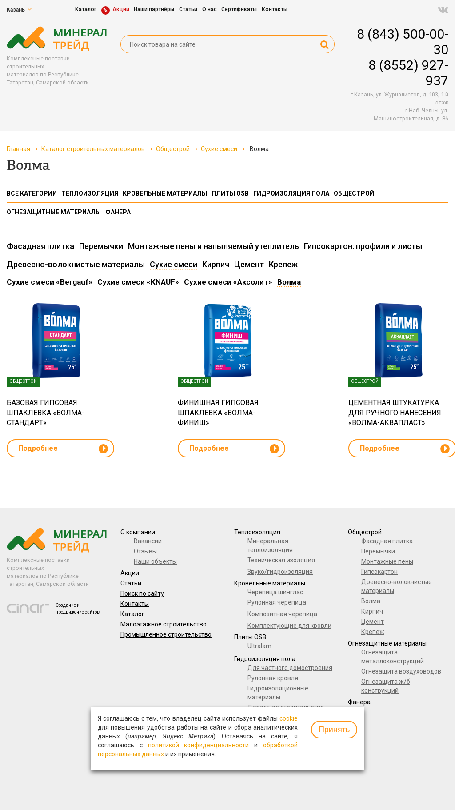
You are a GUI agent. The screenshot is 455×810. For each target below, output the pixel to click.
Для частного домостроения (289, 667)
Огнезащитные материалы (387, 643)
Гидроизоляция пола (264, 658)
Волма (370, 601)
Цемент (372, 621)
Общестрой (173, 148)
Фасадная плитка (387, 541)
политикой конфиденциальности (198, 745)
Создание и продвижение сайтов (78, 608)
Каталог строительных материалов (93, 148)
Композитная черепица (282, 614)
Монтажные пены (387, 561)
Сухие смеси (219, 148)
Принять (334, 729)
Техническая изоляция (281, 560)
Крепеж (372, 631)
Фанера (359, 702)
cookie (288, 718)
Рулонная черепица (276, 602)
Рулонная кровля (272, 678)
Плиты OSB (250, 637)
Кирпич (372, 611)
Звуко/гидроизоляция (280, 571)
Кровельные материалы (269, 583)
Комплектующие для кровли (289, 625)
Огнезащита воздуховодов (401, 671)
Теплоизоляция (257, 532)
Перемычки (378, 551)
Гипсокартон (379, 571)
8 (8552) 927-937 (408, 72)
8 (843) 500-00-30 (402, 41)
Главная (18, 148)
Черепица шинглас (275, 592)
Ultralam (259, 646)
